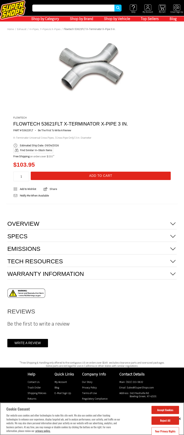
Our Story (87, 382)
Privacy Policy (89, 387)
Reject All (165, 420)
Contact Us (33, 382)
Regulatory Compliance (94, 398)
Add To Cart (100, 175)
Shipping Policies (37, 393)
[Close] (179, 418)
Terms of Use (89, 393)
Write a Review (27, 343)
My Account (61, 382)
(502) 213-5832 (134, 382)
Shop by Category (45, 19)
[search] (73, 8)
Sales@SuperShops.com (140, 387)
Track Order (34, 387)
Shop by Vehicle (117, 19)
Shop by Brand (81, 19)
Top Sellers (150, 19)
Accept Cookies (165, 410)
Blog (173, 19)
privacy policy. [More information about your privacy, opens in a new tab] (43, 431)
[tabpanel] (92, 66)
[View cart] (162, 8)
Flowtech (20, 117)
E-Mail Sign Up (63, 393)
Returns (32, 398)
